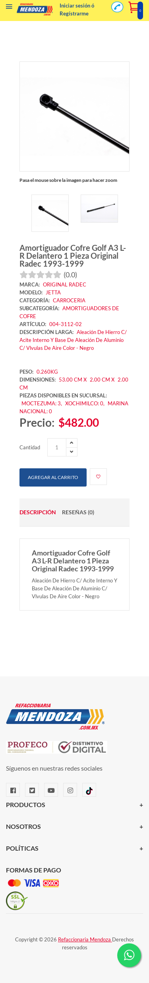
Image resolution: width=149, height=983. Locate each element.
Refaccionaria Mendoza (85, 939)
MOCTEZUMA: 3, (42, 403)
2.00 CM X (103, 379)
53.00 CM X (73, 379)
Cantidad (29, 447)
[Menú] (9, 8)
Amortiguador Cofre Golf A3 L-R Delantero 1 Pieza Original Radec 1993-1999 (72, 255)
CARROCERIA (69, 300)
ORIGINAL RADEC (64, 284)
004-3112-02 (65, 324)
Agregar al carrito (53, 477)
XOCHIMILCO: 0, (85, 403)
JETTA (53, 292)
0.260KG (47, 371)
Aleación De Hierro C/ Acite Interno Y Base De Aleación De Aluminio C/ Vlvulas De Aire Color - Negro (73, 340)
